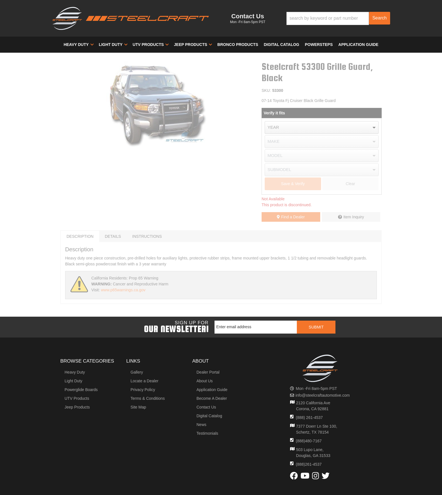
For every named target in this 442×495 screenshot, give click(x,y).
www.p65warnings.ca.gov (123, 290)
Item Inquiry (353, 217)
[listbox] (322, 127)
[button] (338, 18)
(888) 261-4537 (309, 417)
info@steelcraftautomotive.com (322, 395)
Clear (350, 183)
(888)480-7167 (309, 441)
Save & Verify (293, 183)
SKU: (266, 90)
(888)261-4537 (309, 464)
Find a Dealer (291, 217)
